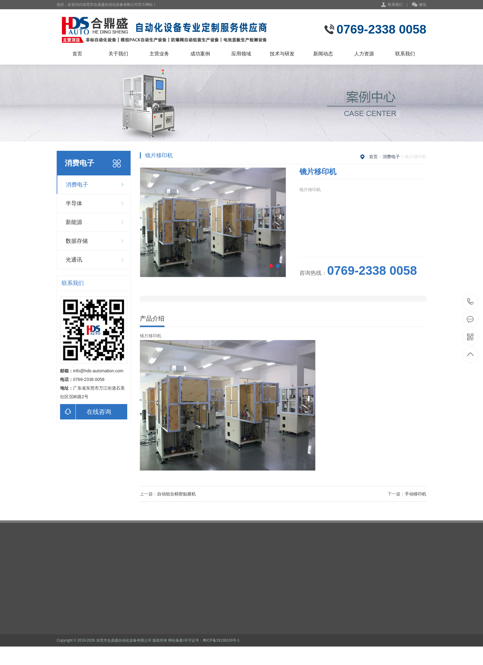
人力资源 (364, 53)
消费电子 (77, 185)
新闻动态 (323, 53)
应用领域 (241, 53)
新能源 (74, 222)
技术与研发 (282, 53)
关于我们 (118, 53)
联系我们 (395, 4)
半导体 (74, 203)
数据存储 (77, 241)
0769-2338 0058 (470, 302)
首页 (77, 53)
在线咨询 (85, 411)
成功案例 (200, 53)
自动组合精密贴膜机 (176, 493)
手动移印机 (415, 493)
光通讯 (74, 260)
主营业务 (159, 53)
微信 (419, 5)
